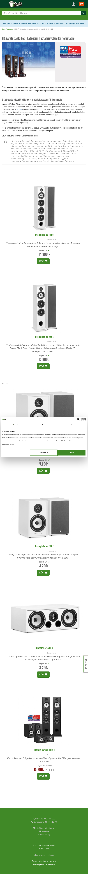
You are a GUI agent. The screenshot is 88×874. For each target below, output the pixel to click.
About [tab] (72, 425)
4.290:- (44, 566)
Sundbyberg (44, 835)
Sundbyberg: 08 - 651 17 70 (44, 822)
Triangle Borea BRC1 (44, 648)
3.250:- (44, 668)
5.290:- (44, 464)
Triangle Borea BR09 (44, 235)
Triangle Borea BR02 (44, 546)
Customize (44, 452)
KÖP (43, 261)
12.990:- (44, 360)
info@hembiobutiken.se (44, 828)
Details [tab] (44, 425)
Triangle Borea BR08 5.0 (44, 750)
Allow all (71, 452)
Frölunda (44, 831)
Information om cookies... (44, 855)
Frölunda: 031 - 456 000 (44, 819)
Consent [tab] (15, 425)
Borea (19, 109)
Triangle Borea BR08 (44, 337)
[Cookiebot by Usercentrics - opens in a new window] (74, 419)
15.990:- (39, 770)
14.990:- (44, 255)
